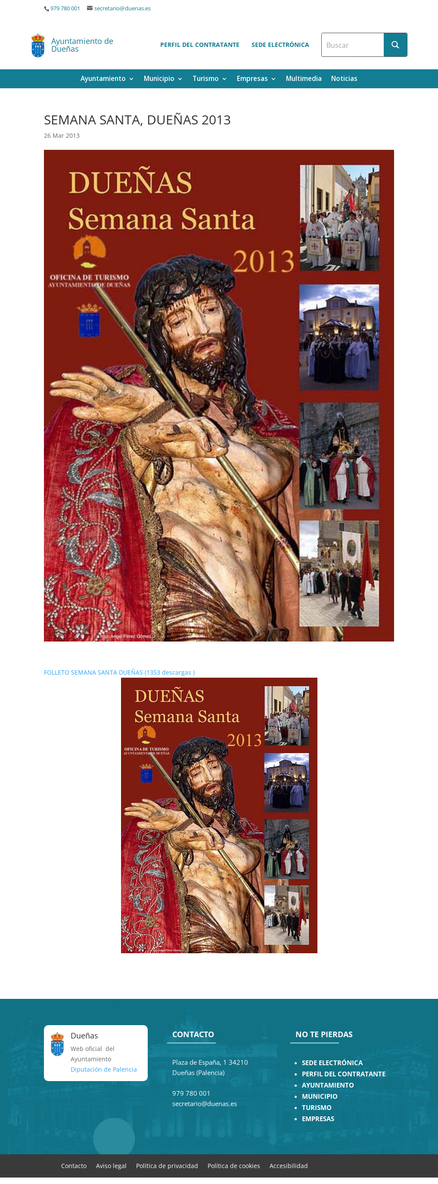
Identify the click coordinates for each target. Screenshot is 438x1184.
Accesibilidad (289, 1165)
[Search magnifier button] (395, 44)
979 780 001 (65, 8)
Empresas (252, 79)
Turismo (206, 79)
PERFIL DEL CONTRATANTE (343, 1074)
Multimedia (304, 79)
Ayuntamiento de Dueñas (82, 45)
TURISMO (317, 1107)
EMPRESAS (318, 1118)
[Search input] (353, 45)
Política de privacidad (167, 1165)
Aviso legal (111, 1165)
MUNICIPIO (320, 1096)
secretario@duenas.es (122, 8)
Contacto (74, 1165)
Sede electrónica (280, 44)
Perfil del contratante (199, 44)
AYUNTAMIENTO (328, 1085)
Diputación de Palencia (104, 1069)
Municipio (159, 79)
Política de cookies (234, 1165)
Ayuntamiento (103, 79)
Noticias (344, 79)
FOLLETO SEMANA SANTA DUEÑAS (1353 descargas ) (119, 672)
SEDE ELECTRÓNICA (332, 1062)
